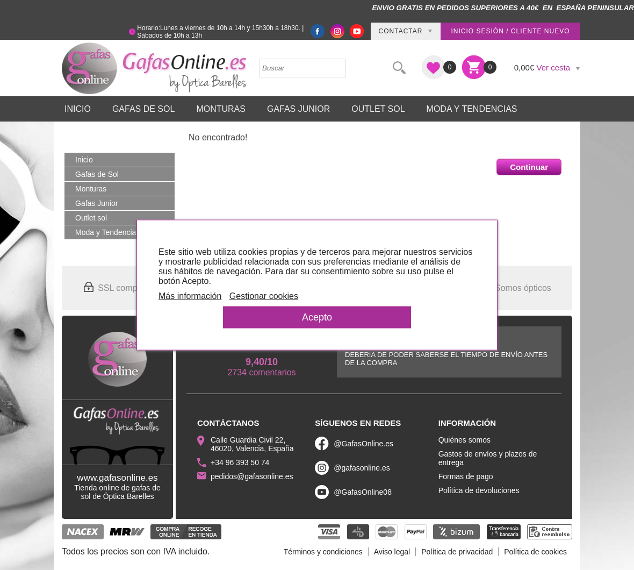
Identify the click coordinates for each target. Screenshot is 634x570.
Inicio (77, 108)
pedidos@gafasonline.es (252, 476)
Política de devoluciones (479, 490)
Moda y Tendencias (472, 108)
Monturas (221, 108)
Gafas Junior (298, 108)
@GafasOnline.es (363, 443)
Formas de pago (465, 476)
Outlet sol (378, 108)
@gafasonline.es (362, 468)
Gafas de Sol (143, 108)
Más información (189, 296)
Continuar (529, 167)
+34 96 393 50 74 (240, 462)
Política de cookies (535, 551)
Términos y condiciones (323, 551)
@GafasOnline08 (363, 492)
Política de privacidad (457, 551)
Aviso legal (392, 551)
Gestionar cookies (263, 296)
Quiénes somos (464, 440)
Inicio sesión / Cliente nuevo (510, 31)
